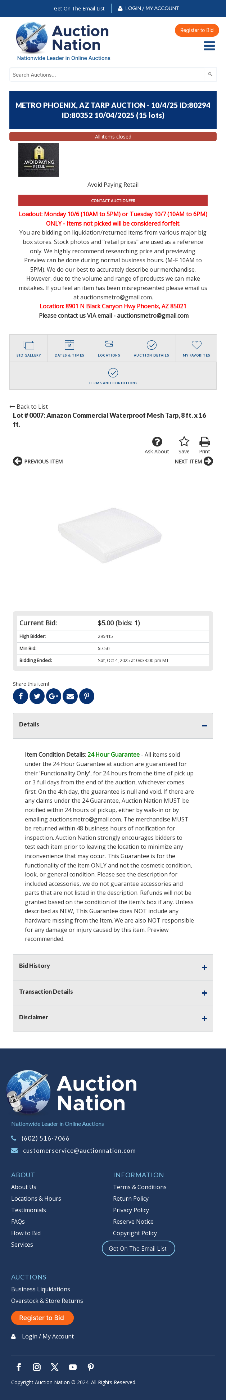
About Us (23, 1187)
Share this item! (31, 683)
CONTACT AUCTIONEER (113, 200)
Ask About (157, 445)
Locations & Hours (36, 1198)
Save (184, 445)
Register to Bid (197, 30)
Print (204, 445)
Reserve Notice (133, 1221)
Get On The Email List (79, 8)
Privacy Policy (131, 1210)
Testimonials (28, 1210)
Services (22, 1245)
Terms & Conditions (140, 1187)
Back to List (28, 407)
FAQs (18, 1221)
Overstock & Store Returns (47, 1301)
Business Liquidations (40, 1289)
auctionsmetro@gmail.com (85, 819)
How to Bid (26, 1233)
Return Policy (131, 1198)
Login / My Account (152, 8)
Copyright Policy (135, 1233)
